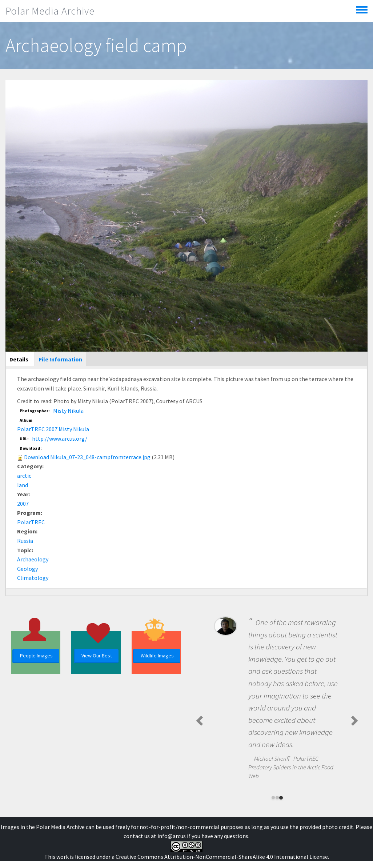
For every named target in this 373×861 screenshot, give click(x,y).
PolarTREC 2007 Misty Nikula (53, 429)
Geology (27, 568)
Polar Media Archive (50, 10)
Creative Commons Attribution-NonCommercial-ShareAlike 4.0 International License (222, 856)
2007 (23, 503)
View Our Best (96, 655)
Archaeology (32, 559)
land (22, 485)
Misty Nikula (68, 410)
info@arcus (171, 836)
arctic (24, 475)
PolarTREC (31, 522)
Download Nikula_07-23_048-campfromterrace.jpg (87, 457)
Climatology (32, 577)
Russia (25, 540)
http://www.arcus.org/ (59, 438)
